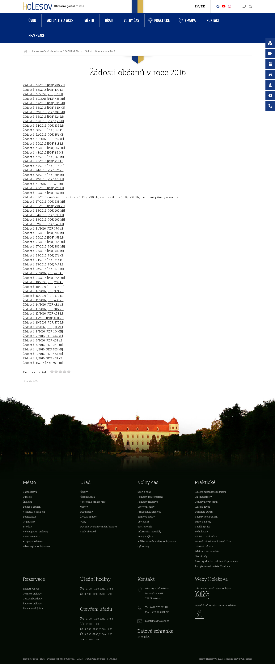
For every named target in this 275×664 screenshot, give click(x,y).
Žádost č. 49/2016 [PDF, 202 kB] (44, 148)
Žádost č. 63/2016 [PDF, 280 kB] (44, 85)
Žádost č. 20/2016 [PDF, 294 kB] (44, 278)
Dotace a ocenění (32, 506)
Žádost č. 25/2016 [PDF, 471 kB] (43, 255)
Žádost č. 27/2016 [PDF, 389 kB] (44, 246)
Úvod (32, 20)
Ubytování (143, 521)
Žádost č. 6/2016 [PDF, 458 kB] (43, 340)
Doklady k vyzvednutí (206, 501)
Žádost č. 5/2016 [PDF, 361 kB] (43, 345)
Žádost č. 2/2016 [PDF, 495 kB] (43, 358)
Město (89, 20)
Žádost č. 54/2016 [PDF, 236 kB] (44, 125)
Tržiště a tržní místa (206, 536)
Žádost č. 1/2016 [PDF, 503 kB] (43, 363)
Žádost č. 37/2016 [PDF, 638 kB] (44, 201)
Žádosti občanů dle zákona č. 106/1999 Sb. (55, 51)
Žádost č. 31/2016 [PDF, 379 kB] (43, 228)
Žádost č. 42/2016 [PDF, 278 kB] (44, 179)
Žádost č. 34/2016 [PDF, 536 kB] (44, 215)
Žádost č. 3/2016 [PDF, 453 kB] (43, 354)
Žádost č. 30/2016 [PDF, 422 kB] (44, 233)
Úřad (109, 20)
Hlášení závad (202, 506)
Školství (27, 501)
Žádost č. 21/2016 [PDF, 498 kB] (43, 273)
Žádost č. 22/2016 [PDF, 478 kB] (44, 269)
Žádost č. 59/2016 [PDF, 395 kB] (44, 103)
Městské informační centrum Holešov (215, 605)
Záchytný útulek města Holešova (212, 566)
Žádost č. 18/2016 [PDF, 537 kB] (43, 287)
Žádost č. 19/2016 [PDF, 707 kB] (43, 282)
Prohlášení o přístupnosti (60, 658)
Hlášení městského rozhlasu (210, 491)
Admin (113, 658)
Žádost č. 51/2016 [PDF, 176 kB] (43, 139)
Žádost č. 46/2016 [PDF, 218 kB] (43, 161)
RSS (42, 658)
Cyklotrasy (143, 546)
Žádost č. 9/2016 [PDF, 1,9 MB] (43, 327)
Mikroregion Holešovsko (36, 546)
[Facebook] (217, 6)
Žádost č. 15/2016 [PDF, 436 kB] (43, 300)
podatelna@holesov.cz (157, 620)
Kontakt (213, 20)
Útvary (84, 491)
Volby (83, 521)
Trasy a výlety (145, 536)
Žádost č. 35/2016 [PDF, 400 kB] (44, 210)
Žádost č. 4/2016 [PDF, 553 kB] (43, 349)
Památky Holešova (148, 501)
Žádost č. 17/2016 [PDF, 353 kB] (43, 291)
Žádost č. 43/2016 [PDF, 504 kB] (44, 175)
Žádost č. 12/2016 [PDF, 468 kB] (43, 313)
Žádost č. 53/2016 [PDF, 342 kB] (43, 130)
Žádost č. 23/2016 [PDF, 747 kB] (43, 264)
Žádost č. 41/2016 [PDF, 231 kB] (43, 184)
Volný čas (131, 20)
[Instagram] (229, 6)
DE (203, 6)
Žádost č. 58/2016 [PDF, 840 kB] (44, 107)
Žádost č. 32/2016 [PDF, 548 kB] (44, 224)
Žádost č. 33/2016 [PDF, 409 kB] (44, 219)
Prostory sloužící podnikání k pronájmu (216, 561)
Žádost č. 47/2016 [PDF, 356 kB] (44, 157)
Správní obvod (88, 531)
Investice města (31, 536)
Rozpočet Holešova (33, 541)
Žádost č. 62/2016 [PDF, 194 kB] (43, 89)
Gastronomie (145, 526)
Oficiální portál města (69, 6)
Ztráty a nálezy (203, 521)
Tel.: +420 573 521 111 (156, 607)
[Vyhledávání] (250, 7)
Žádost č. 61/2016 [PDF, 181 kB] (43, 94)
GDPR (80, 658)
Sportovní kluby (146, 506)
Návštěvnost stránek (206, 516)
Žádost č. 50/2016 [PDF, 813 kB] (43, 143)
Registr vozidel (31, 588)
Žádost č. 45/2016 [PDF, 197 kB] (43, 166)
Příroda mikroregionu (149, 511)
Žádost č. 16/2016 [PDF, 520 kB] (43, 296)
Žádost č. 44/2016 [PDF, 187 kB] (43, 170)
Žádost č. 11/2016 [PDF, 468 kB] (43, 318)
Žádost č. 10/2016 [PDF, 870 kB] (44, 322)
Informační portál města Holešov (213, 588)
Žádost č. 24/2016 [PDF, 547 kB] (43, 260)
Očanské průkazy (32, 593)
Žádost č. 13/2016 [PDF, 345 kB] (43, 309)
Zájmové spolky (146, 516)
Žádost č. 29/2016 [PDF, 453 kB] (44, 237)
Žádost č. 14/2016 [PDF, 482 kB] (43, 304)
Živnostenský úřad (33, 608)
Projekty (27, 526)
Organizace (29, 521)
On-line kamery (203, 496)
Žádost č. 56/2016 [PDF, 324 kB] (44, 116)
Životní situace (88, 516)
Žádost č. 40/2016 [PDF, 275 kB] (44, 188)
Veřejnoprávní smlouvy (35, 531)
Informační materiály (149, 531)
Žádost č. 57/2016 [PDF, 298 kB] (44, 112)
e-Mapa (187, 20)
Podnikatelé (29, 516)
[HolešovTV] (223, 6)
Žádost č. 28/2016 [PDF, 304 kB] (44, 242)
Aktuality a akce (60, 20)
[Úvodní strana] (25, 51)
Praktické (159, 20)
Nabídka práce (202, 526)
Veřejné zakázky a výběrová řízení (213, 541)
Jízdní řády (201, 556)
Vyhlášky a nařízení (34, 511)
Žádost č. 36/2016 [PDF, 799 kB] (44, 206)
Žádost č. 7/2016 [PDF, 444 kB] (43, 336)
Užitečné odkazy (204, 546)
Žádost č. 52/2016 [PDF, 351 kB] (43, 134)
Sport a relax (144, 491)
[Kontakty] (244, 7)
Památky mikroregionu (150, 496)
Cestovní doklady (32, 598)
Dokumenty (86, 511)
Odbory (84, 506)
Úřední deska (87, 496)
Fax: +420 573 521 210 (157, 612)
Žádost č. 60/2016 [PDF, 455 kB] (44, 98)
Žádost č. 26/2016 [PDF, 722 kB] (44, 251)
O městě (27, 496)
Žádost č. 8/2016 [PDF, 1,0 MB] (43, 331)
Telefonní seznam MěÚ (93, 501)
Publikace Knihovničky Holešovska (157, 541)
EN (197, 6)
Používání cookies (95, 658)
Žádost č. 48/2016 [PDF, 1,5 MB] (43, 152)
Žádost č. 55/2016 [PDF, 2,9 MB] (44, 121)
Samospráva (30, 491)
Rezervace (36, 35)
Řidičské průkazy (32, 603)
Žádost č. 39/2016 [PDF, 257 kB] (44, 193)
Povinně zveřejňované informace (98, 526)
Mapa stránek (30, 658)
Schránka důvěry (204, 511)
